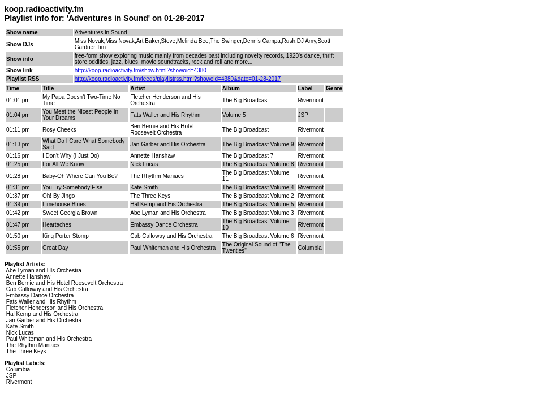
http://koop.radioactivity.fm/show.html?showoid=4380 (140, 70)
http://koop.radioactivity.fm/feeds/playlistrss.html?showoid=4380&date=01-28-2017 (178, 79)
